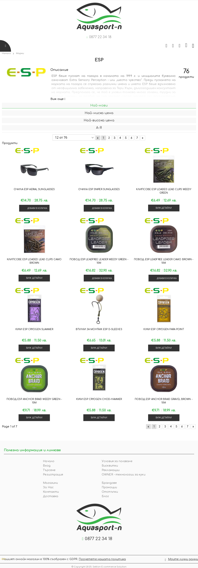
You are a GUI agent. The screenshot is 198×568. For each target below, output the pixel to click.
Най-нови (99, 105)
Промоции (109, 487)
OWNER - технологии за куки (123, 474)
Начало (6, 53)
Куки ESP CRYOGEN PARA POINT (163, 329)
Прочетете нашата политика (102, 558)
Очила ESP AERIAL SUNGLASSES (34, 189)
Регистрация (53, 474)
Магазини (50, 482)
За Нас (48, 487)
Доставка (50, 496)
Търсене (49, 470)
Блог (105, 496)
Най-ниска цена (99, 113)
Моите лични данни (183, 558)
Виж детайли (164, 208)
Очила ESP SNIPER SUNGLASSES (99, 189)
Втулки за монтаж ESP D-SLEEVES (99, 329)
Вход (46, 465)
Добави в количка (37, 208)
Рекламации (110, 470)
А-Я (99, 128)
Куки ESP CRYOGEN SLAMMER (34, 329)
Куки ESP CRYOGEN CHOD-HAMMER (99, 399)
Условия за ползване (117, 461)
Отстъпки (110, 491)
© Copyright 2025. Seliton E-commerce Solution (99, 565)
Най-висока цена (99, 120)
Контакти (51, 491)
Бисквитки (110, 465)
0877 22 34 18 (100, 37)
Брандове (109, 482)
